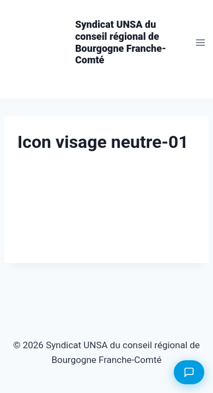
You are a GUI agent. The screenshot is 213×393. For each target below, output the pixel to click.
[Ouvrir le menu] (200, 42)
